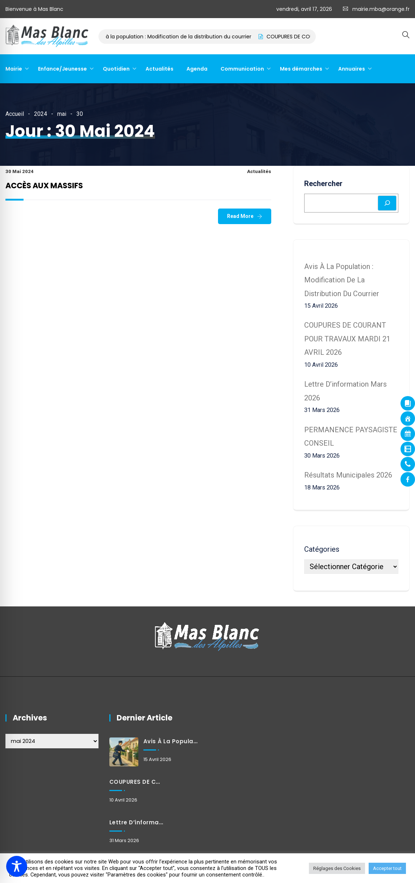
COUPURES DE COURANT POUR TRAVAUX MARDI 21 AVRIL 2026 (347, 339)
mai (61, 113)
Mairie (13, 68)
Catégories (321, 549)
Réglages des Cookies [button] (337, 868)
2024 (40, 113)
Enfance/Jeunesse (62, 68)
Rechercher (323, 183)
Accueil (14, 113)
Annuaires (351, 68)
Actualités (159, 68)
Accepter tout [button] (387, 868)
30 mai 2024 (19, 171)
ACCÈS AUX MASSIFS (44, 185)
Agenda (197, 68)
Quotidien (116, 68)
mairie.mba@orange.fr (381, 9)
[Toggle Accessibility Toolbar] (16, 866)
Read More (240, 216)
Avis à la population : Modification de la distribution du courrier (179, 36)
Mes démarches (301, 68)
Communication (242, 68)
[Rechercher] (387, 203)
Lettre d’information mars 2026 (136, 822)
